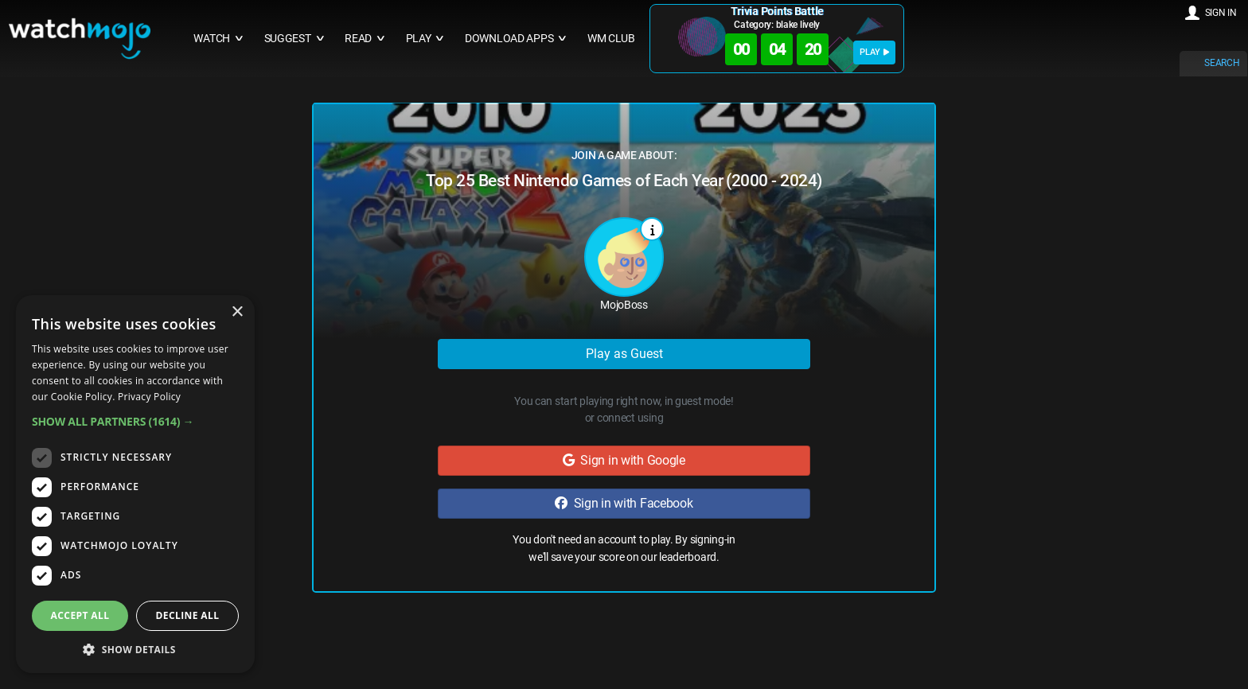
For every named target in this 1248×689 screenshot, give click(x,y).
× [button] (237, 312)
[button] (135, 421)
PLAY (874, 52)
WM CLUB (611, 38)
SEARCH (1221, 62)
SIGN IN (1221, 12)
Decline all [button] (188, 615)
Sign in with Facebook (623, 503)
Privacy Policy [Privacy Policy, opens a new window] (149, 396)
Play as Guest (624, 353)
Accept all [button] (80, 615)
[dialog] (135, 484)
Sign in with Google (624, 460)
